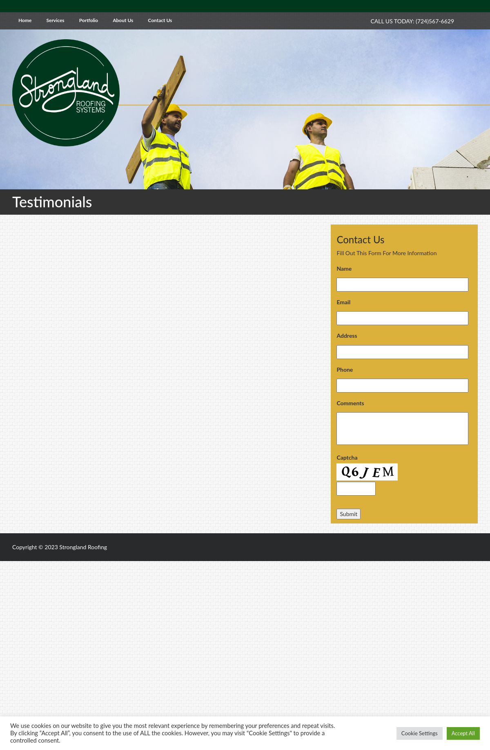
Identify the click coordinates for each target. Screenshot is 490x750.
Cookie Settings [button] (419, 733)
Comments (350, 403)
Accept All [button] (463, 733)
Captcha (346, 457)
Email (343, 302)
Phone (344, 369)
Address (346, 335)
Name (344, 268)
